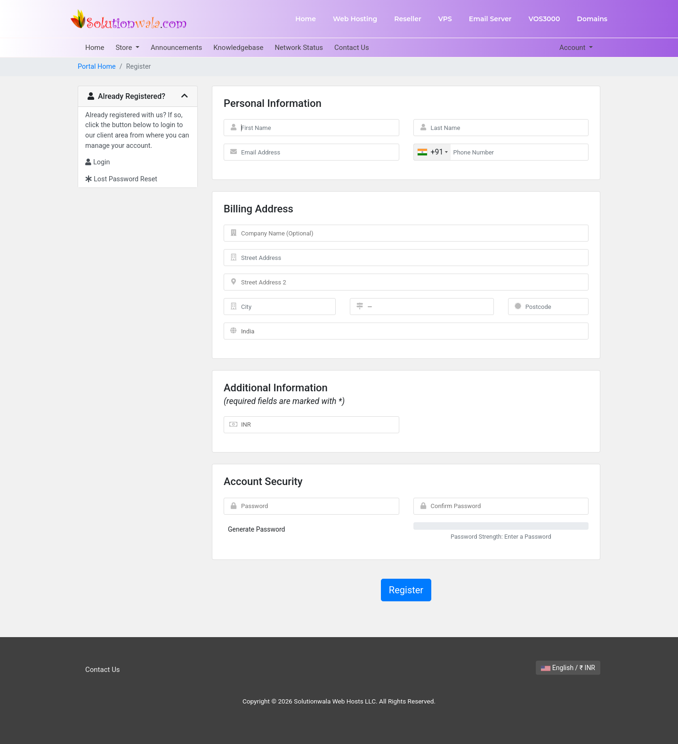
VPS (445, 19)
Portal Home (97, 67)
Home (305, 19)
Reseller (407, 19)
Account (573, 47)
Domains (592, 19)
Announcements (176, 47)
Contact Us (351, 47)
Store (124, 47)
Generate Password (256, 529)
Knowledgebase (238, 47)
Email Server (490, 19)
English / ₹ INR (568, 667)
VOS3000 (544, 19)
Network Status (298, 47)
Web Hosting (355, 19)
